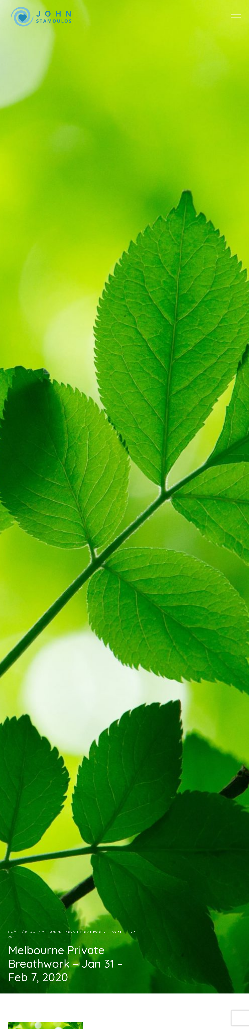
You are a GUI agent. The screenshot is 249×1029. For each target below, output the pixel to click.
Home (13, 932)
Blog (30, 932)
